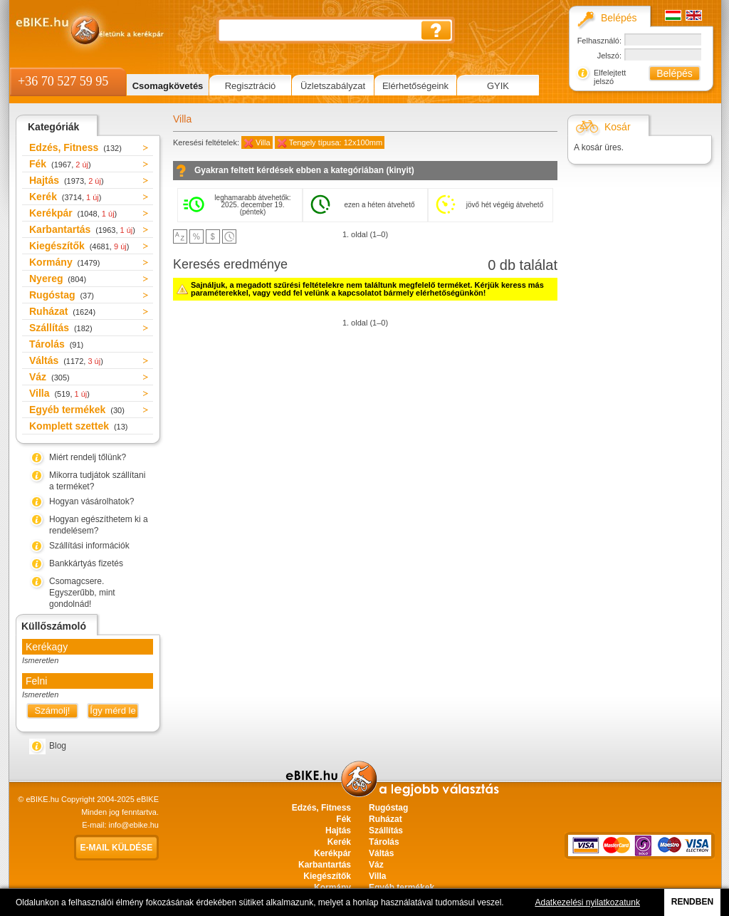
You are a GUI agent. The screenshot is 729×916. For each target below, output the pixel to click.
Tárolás (56, 344)
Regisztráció (250, 85)
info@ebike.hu (134, 825)
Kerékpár (73, 213)
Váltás (66, 360)
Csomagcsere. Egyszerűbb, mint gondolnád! (82, 592)
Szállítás (61, 328)
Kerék (65, 197)
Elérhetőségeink (415, 85)
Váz (49, 377)
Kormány (64, 262)
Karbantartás (82, 229)
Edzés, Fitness (75, 147)
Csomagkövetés (168, 85)
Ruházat (62, 311)
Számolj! (52, 710)
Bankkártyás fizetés (86, 563)
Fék (60, 164)
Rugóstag (61, 295)
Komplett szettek (78, 426)
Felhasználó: (599, 40)
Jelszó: (609, 55)
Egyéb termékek (77, 410)
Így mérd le (112, 710)
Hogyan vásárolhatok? (91, 501)
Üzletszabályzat (332, 85)
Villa (59, 393)
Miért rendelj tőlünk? (87, 457)
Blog (57, 746)
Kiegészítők (79, 246)
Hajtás (66, 180)
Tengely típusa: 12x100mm (335, 142)
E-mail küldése (116, 848)
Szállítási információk (89, 546)
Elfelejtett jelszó (610, 76)
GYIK (498, 85)
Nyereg (57, 278)
